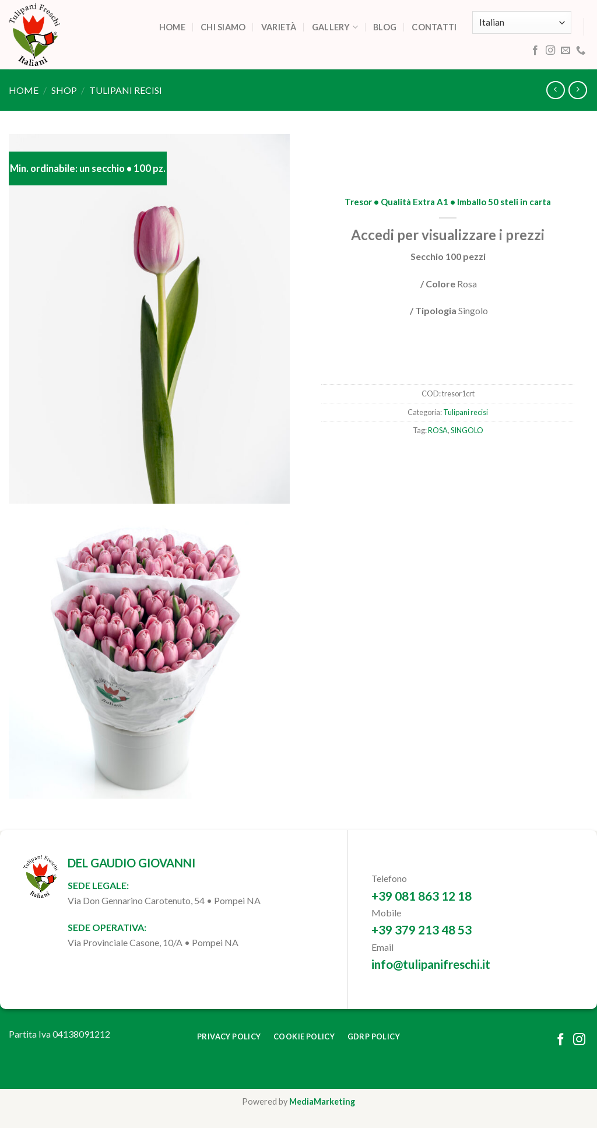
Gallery (335, 27)
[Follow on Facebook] (535, 50)
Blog (384, 27)
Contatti (434, 27)
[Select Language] (521, 22)
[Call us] (580, 50)
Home (172, 27)
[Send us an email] (565, 50)
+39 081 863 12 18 (421, 895)
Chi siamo (223, 27)
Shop (64, 90)
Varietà (279, 27)
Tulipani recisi (125, 90)
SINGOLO (467, 430)
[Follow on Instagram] (550, 50)
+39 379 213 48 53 (421, 929)
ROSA (438, 430)
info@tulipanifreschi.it (430, 964)
